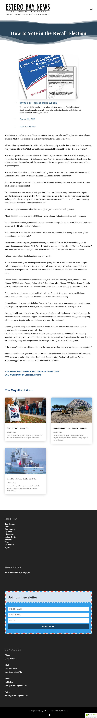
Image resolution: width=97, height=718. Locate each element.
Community (10, 529)
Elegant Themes (45, 711)
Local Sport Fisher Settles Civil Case (22, 479)
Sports (7, 547)
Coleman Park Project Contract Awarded (70, 428)
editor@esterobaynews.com (16, 695)
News (7, 526)
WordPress (64, 711)
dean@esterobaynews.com (16, 685)
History (8, 542)
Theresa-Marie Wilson (44, 103)
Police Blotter (11, 537)
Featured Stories (28, 127)
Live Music (9, 534)
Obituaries (9, 545)
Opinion (8, 532)
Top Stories (10, 524)
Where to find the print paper (17, 572)
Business (8, 539)
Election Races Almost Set (18, 428)
